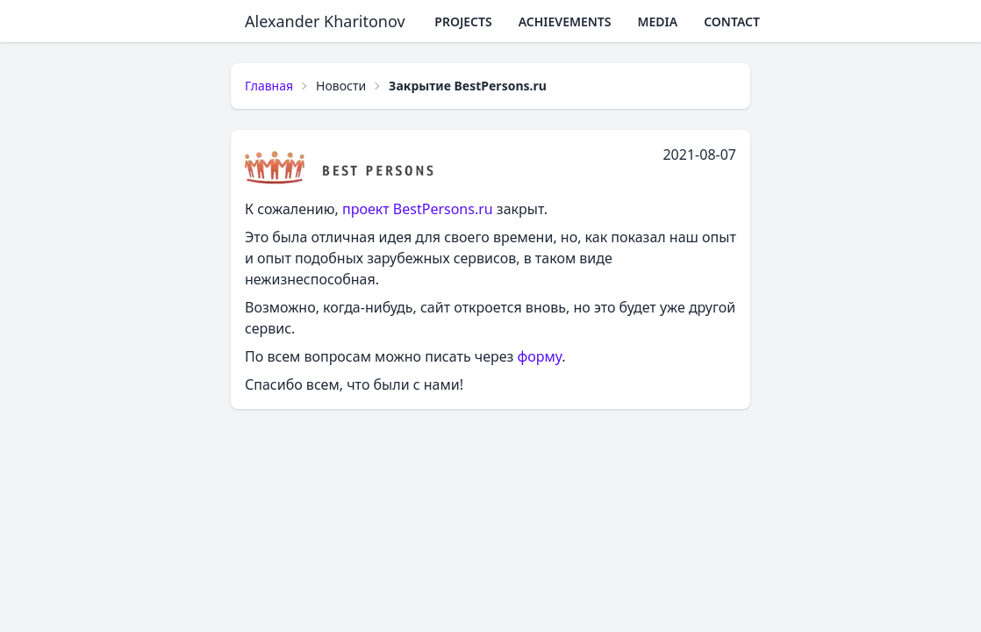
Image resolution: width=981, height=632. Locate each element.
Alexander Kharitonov (325, 21)
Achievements (565, 21)
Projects (462, 21)
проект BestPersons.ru (417, 209)
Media (658, 21)
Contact (732, 21)
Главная (269, 85)
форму (540, 356)
